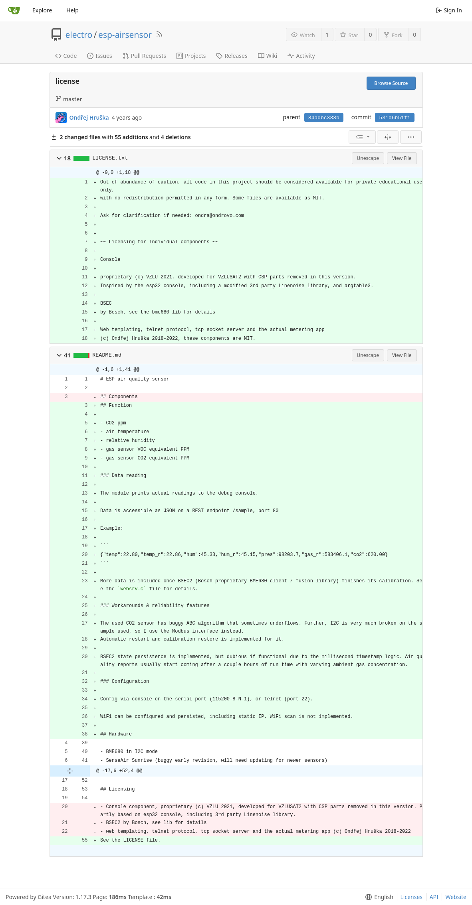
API (434, 897)
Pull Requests (144, 55)
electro (79, 35)
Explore (42, 10)
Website (455, 897)
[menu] (362, 137)
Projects (191, 55)
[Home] (14, 10)
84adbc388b (323, 118)
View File (402, 158)
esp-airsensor (125, 35)
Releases (231, 55)
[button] (59, 158)
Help (72, 10)
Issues (99, 55)
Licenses (412, 897)
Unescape (368, 158)
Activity (301, 55)
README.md (106, 355)
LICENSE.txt (110, 158)
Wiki (268, 55)
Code (66, 55)
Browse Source (391, 83)
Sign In (449, 10)
